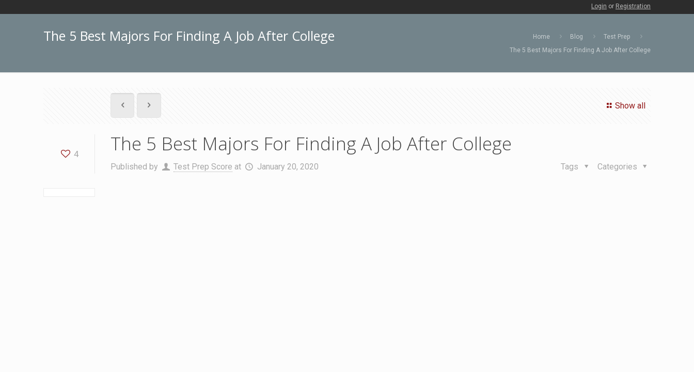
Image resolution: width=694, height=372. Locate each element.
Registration (633, 6)
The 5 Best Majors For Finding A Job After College (580, 50)
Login (599, 6)
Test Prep (617, 36)
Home (541, 36)
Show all (624, 106)
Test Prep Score (203, 167)
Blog (576, 36)
